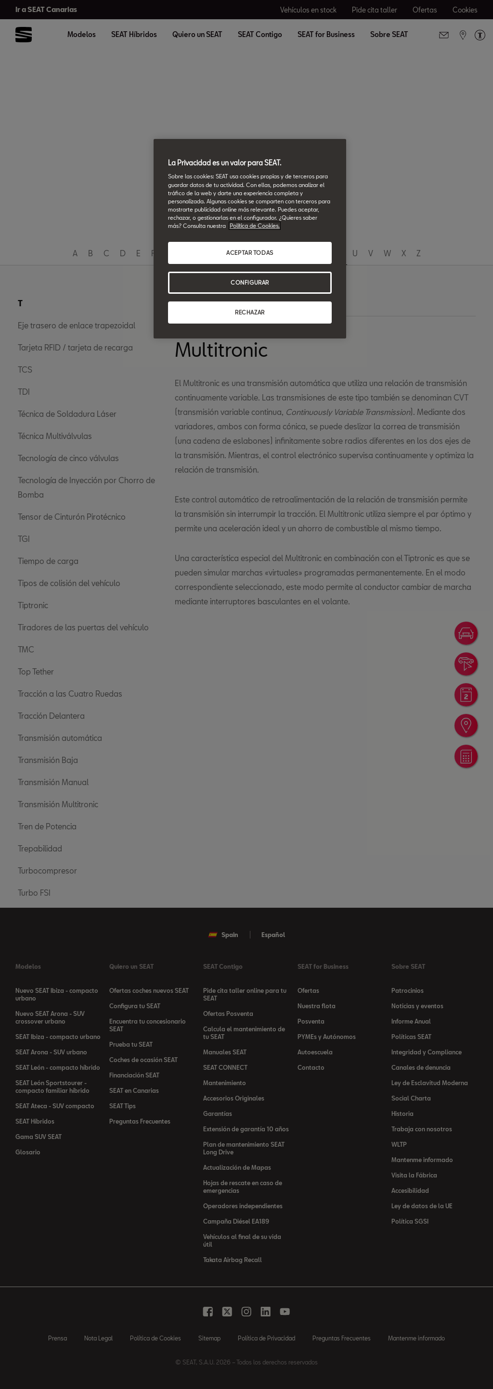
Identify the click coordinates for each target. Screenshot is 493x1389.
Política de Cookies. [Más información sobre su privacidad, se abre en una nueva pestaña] (255, 226)
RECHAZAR (250, 312)
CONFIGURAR (250, 282)
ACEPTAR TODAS (249, 253)
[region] (250, 238)
